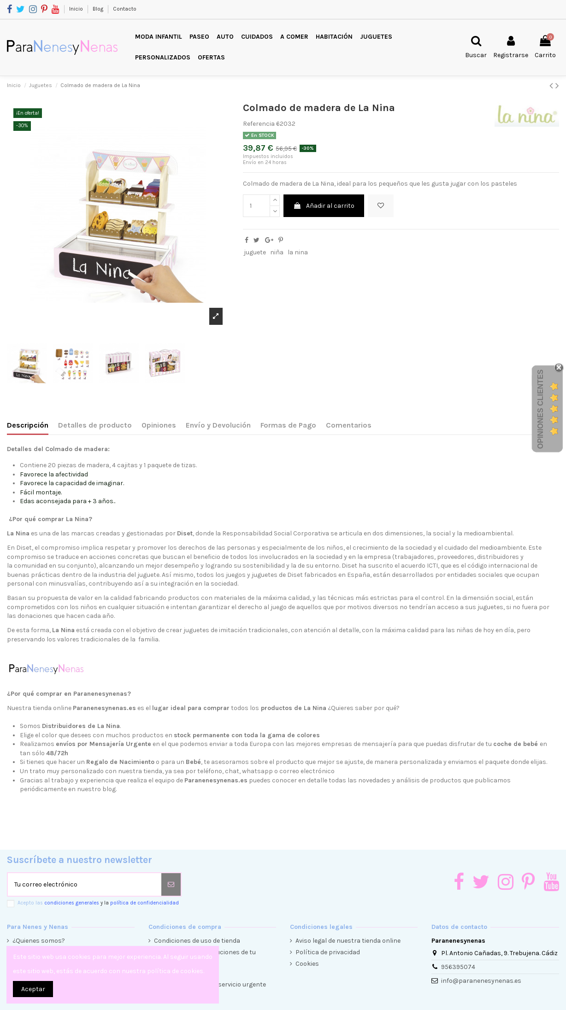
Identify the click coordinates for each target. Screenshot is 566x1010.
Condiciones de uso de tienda (197, 941)
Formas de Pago (288, 425)
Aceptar (33, 989)
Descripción (27, 425)
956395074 (458, 967)
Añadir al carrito (323, 206)
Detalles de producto (95, 425)
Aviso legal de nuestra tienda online (348, 941)
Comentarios (348, 425)
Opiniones (159, 425)
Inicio (76, 9)
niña (276, 252)
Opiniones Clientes (540, 409)
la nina (298, 252)
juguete (255, 252)
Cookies (307, 964)
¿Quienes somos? (38, 941)
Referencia (259, 124)
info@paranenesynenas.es (481, 981)
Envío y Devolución (218, 425)
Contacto (124, 9)
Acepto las (98, 903)
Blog (99, 9)
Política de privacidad (327, 952)
